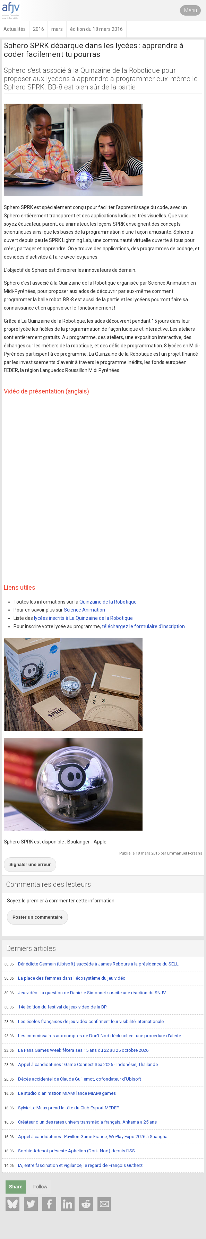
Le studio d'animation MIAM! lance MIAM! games (60, 1093)
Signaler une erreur (30, 864)
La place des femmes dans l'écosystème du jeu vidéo (65, 978)
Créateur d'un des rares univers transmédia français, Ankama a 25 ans (80, 1122)
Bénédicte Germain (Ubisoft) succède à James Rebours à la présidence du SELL (91, 964)
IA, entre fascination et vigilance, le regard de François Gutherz (73, 1165)
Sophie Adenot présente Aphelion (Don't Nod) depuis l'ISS (69, 1151)
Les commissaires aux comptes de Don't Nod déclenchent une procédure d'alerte (92, 1036)
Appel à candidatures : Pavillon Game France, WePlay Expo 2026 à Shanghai (86, 1137)
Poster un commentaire (37, 917)
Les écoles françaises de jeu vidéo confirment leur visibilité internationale (84, 1022)
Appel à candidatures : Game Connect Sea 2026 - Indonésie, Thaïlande (81, 1065)
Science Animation (84, 610)
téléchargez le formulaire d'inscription (143, 626)
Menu (190, 10)
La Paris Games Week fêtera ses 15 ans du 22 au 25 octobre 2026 (76, 1050)
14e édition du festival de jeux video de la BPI (56, 1007)
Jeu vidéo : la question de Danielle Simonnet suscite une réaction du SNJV (85, 993)
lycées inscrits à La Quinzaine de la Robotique (83, 618)
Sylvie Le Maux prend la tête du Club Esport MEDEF (61, 1108)
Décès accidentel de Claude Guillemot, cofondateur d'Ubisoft (72, 1079)
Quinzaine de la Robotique (108, 602)
